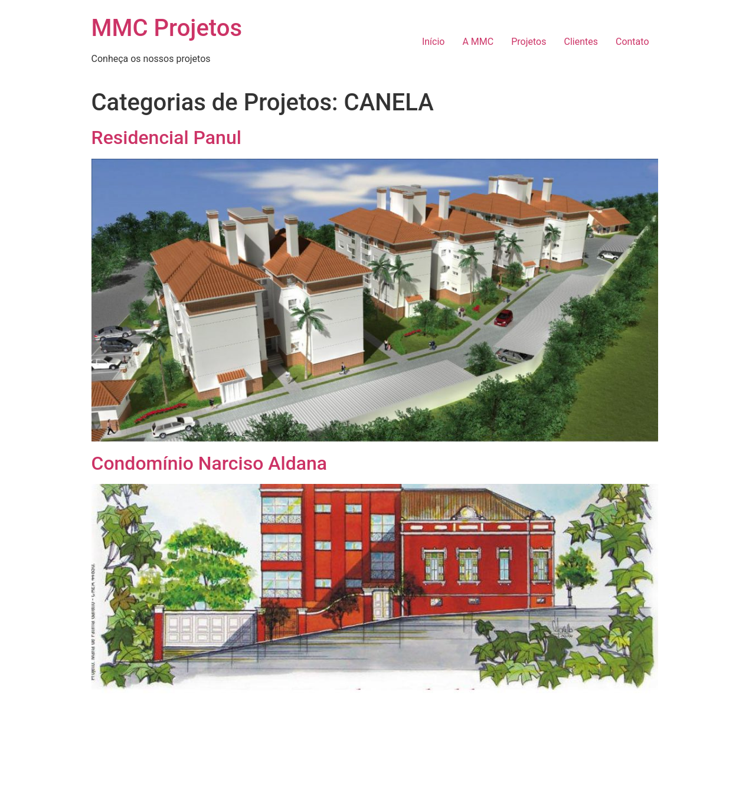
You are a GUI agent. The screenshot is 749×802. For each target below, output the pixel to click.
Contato (632, 41)
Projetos (528, 41)
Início (433, 41)
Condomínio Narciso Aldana (209, 463)
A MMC (477, 41)
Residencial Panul (166, 137)
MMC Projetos (166, 28)
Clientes (581, 41)
